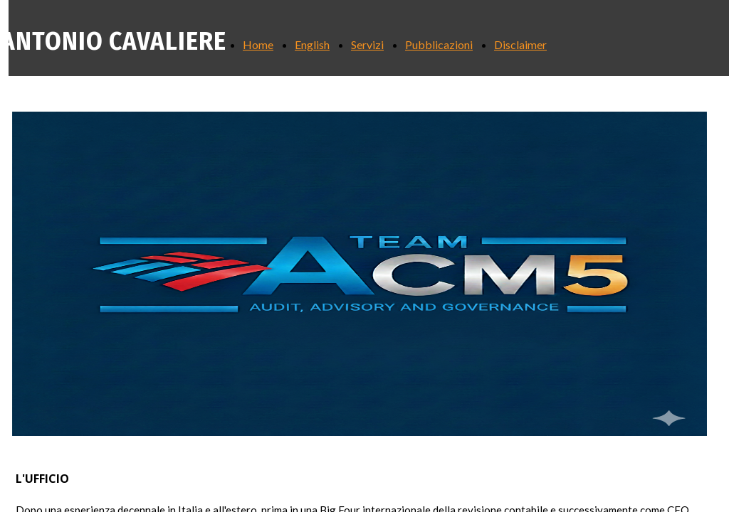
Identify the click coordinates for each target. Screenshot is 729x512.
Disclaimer (520, 44)
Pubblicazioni (439, 44)
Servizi (367, 44)
